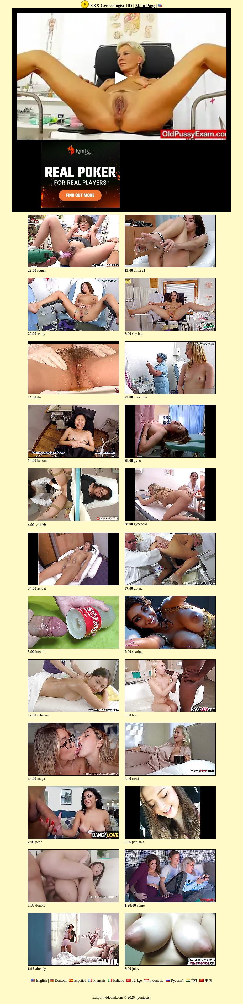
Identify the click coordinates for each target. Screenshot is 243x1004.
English (41, 981)
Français (99, 981)
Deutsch (61, 981)
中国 (208, 981)
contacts (144, 998)
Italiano (118, 981)
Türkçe (137, 981)
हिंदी (194, 981)
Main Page (145, 5)
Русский (177, 981)
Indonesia (156, 981)
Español (80, 981)
